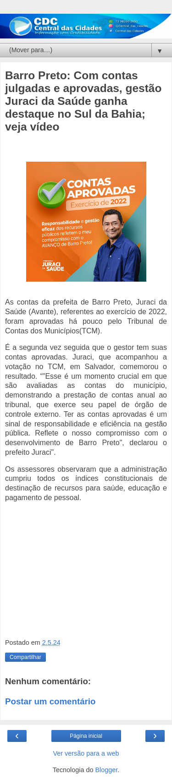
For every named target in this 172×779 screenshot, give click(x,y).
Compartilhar (25, 657)
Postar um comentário (50, 701)
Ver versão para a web (86, 753)
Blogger (106, 770)
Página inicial (86, 736)
